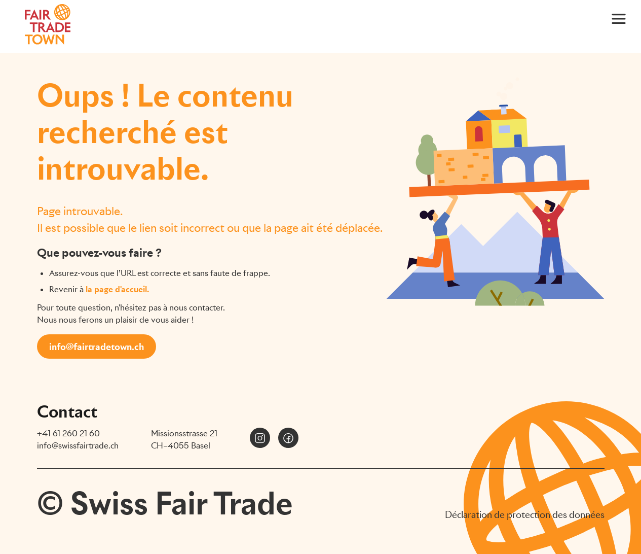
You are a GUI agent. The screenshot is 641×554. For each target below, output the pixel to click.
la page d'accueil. (117, 289)
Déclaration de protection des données (525, 515)
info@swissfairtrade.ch (78, 445)
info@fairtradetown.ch (96, 347)
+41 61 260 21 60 (68, 433)
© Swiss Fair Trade (165, 503)
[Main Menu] (619, 18)
